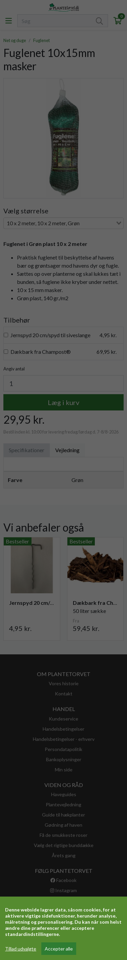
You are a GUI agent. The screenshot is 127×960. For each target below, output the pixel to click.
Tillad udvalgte (20, 949)
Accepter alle (59, 949)
